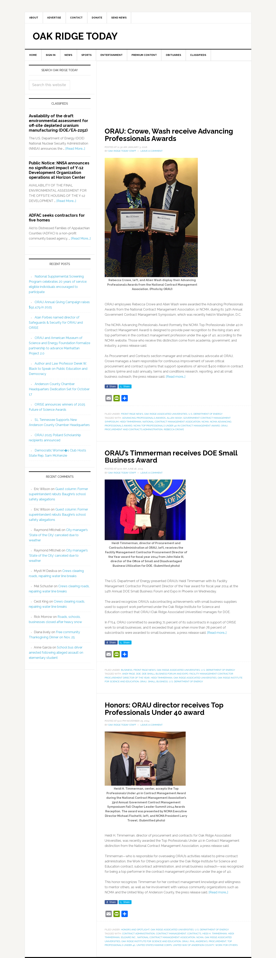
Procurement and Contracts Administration (134, 429)
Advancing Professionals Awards (144, 418)
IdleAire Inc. (128, 937)
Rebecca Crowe (174, 429)
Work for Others (226, 944)
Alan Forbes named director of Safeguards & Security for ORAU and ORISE (56, 323)
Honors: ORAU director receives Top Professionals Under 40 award (166, 708)
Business (126, 670)
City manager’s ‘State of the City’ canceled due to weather (58, 536)
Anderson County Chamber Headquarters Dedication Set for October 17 (59, 390)
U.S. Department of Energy (205, 414)
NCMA (205, 422)
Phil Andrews (199, 941)
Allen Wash (174, 418)
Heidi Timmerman (130, 422)
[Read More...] (75, 149)
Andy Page (128, 674)
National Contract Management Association (171, 422)
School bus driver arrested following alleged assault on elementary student (56, 653)
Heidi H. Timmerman (214, 933)
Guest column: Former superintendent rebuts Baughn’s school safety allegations (58, 495)
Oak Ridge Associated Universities (165, 414)
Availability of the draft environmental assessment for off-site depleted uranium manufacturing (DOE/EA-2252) (58, 123)
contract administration (138, 933)
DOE (138, 674)
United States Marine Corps (154, 944)
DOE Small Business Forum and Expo (165, 674)
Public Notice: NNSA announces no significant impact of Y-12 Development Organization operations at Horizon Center (59, 171)
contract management (171, 933)
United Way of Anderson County (193, 944)
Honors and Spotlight (135, 929)
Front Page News (132, 414)
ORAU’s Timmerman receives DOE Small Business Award (173, 457)
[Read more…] (175, 377)
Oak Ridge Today (75, 36)
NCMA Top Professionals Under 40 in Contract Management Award (177, 426)
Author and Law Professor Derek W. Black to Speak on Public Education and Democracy (58, 369)
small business (158, 681)
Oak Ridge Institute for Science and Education (151, 941)
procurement (217, 941)
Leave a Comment (151, 151)
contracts (194, 933)
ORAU (224, 426)
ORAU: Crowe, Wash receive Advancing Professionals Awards (171, 135)
